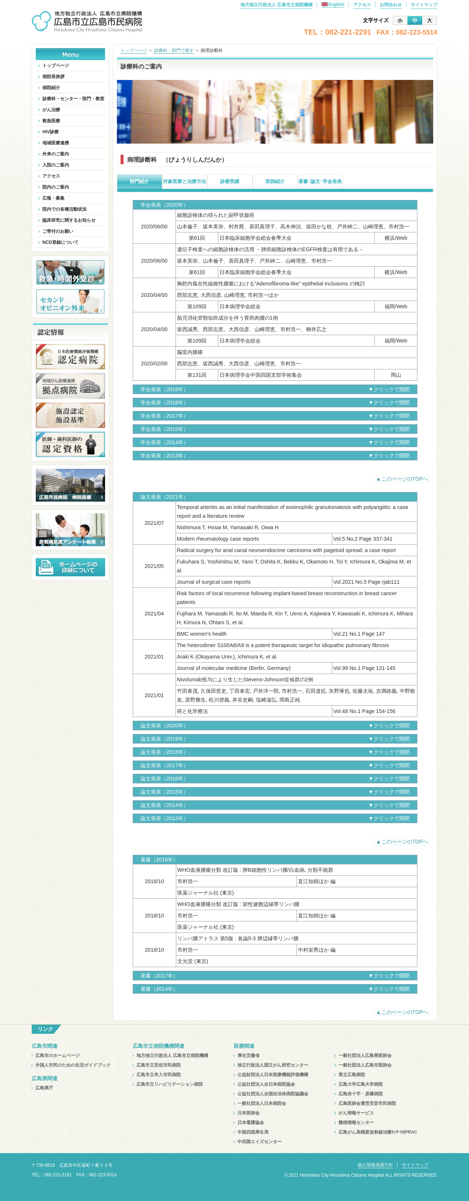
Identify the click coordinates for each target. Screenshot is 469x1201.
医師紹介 (275, 181)
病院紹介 (51, 87)
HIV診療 (50, 131)
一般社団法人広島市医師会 (365, 1065)
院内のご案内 (55, 187)
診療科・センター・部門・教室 (73, 98)
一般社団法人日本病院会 (261, 1103)
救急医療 (51, 120)
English (333, 4)
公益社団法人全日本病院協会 (266, 1084)
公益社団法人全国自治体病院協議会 (272, 1093)
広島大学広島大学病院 (360, 1084)
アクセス (362, 4)
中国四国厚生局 (252, 1132)
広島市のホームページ (57, 1055)
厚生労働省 (248, 1055)
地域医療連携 (55, 142)
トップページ (134, 50)
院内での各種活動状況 (64, 209)
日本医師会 (248, 1113)
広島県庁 (44, 1088)
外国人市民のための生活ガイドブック (73, 1065)
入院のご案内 (55, 165)
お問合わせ (391, 4)
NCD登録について (60, 242)
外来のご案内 (55, 154)
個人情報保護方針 (375, 1164)
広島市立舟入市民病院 (158, 1074)
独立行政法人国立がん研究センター (272, 1065)
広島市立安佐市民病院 (158, 1065)
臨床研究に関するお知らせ (68, 220)
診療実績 (229, 181)
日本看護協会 (250, 1122)
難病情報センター (356, 1122)
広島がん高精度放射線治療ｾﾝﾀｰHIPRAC (377, 1132)
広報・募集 (53, 198)
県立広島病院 (351, 1074)
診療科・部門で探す (174, 50)
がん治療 (51, 109)
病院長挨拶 (53, 76)
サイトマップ (424, 4)
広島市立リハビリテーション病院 (169, 1084)
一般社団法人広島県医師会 (365, 1055)
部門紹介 (139, 181)
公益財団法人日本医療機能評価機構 (272, 1074)
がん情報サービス (356, 1113)
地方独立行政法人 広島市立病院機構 (276, 4)
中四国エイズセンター (259, 1141)
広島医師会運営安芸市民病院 (367, 1103)
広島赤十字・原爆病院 (360, 1093)
